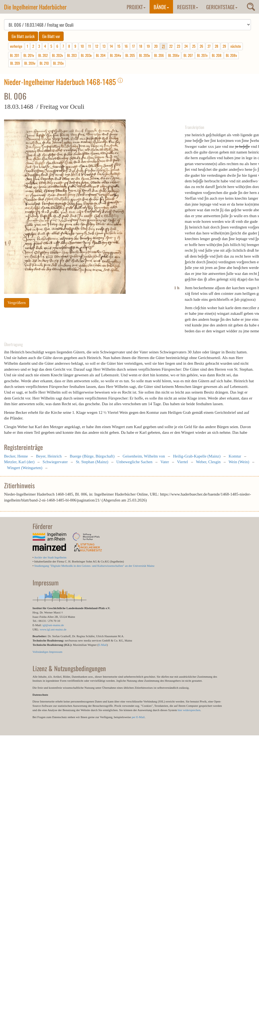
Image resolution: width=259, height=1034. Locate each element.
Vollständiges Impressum (48, 651)
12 (96, 46)
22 (170, 46)
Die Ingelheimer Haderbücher (35, 6)
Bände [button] (161, 7)
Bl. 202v (57, 55)
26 (201, 46)
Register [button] (187, 7)
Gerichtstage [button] (221, 7)
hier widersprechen (189, 710)
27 (209, 46)
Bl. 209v (29, 63)
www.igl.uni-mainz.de (53, 629)
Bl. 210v (58, 63)
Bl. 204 (101, 55)
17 (133, 46)
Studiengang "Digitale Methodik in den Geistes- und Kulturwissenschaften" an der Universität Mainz (94, 565)
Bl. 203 (72, 55)
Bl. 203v (86, 55)
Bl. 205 (130, 55)
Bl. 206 (159, 55)
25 (193, 46)
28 (216, 46)
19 (148, 46)
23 (178, 46)
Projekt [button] (136, 7)
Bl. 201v (28, 55)
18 (140, 46)
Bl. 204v (115, 55)
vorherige (16, 46)
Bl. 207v (202, 55)
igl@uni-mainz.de (53, 625)
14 (111, 46)
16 (126, 46)
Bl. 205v (144, 55)
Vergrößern (17, 303)
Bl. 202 (43, 55)
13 (103, 46)
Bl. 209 (15, 63)
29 (224, 46)
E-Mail (102, 644)
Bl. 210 (44, 63)
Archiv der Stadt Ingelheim (50, 557)
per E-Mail (138, 717)
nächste (235, 46)
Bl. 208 (217, 55)
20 (156, 46)
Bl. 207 (188, 55)
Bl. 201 (14, 55)
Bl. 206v (173, 55)
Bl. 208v (231, 55)
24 (186, 46)
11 (89, 46)
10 (82, 46)
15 (118, 46)
